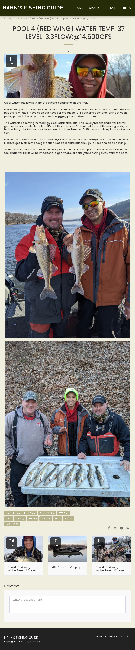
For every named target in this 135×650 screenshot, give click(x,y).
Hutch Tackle (13, 513)
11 (99, 542)
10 (55, 542)
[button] (96, 7)
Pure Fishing (12, 523)
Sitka (57, 518)
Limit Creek (30, 513)
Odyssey (45, 518)
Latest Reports (21, 18)
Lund (8, 518)
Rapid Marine (47, 513)
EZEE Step (63, 513)
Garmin (32, 518)
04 (11, 542)
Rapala (69, 518)
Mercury (20, 518)
